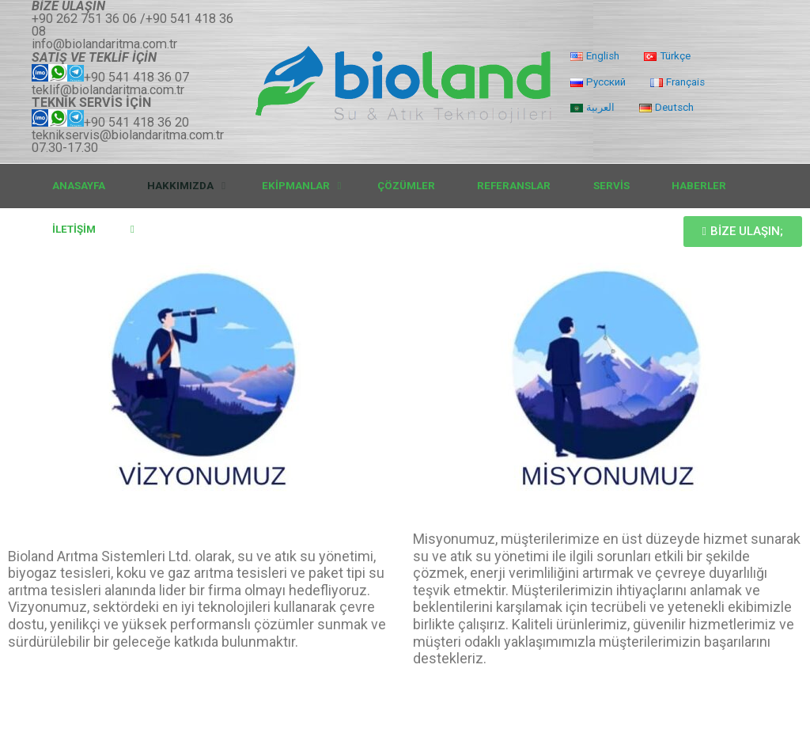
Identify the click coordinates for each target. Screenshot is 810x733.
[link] (137, 229)
